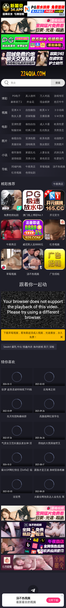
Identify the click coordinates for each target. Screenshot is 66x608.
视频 (4, 112)
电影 (4, 127)
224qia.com (33, 73)
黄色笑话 (45, 158)
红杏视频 (16, 172)
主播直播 (45, 116)
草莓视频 (45, 166)
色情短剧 (30, 172)
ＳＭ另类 (59, 116)
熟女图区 (45, 144)
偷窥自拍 (16, 138)
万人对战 (45, 95)
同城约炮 (16, 166)
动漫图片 (59, 138)
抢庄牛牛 (59, 101)
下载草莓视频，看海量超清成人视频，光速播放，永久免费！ (33, 335)
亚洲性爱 (16, 124)
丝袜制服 (30, 116)
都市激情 (16, 152)
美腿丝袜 (16, 144)
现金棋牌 (45, 101)
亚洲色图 (30, 138)
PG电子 (16, 95)
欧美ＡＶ (45, 110)
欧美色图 (45, 138)
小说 (4, 155)
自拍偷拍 (30, 110)
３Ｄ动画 (59, 110)
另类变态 (59, 130)
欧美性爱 (59, 124)
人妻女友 (45, 152)
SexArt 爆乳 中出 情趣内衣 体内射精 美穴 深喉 (29, 346)
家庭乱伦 (30, 152)
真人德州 (30, 95)
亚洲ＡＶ (16, 110)
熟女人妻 (16, 116)
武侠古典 (59, 152)
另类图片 (59, 144)
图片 (4, 141)
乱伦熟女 (45, 130)
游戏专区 (59, 95)
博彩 (4, 98)
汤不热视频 (59, 166)
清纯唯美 (30, 144)
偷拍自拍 (30, 124)
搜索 (57, 82)
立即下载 (53, 600)
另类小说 (30, 158)
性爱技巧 (59, 158)
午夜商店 (30, 166)
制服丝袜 (16, 130)
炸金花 (30, 101)
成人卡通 (45, 124)
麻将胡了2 (16, 101)
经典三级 (30, 130)
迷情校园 (16, 158)
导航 (4, 169)
